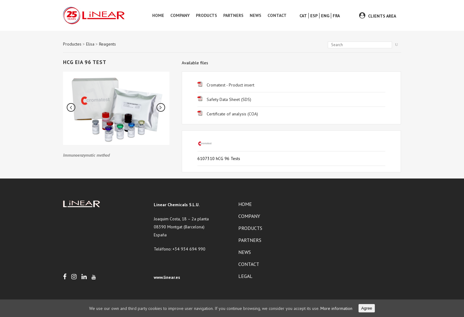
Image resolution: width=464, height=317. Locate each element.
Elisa (90, 44)
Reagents (107, 44)
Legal (245, 276)
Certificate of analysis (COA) (227, 114)
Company (249, 216)
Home (245, 204)
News (244, 252)
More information (336, 308)
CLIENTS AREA (382, 16)
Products (250, 228)
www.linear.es (167, 277)
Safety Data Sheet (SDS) (224, 99)
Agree (366, 308)
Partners (249, 240)
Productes (72, 44)
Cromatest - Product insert (225, 85)
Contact (248, 264)
